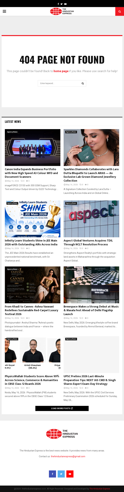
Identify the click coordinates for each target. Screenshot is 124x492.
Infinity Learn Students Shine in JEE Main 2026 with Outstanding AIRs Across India (31, 242)
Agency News (12, 132)
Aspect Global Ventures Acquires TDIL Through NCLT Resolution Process (88, 242)
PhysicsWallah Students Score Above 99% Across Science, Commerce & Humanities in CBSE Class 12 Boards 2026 (32, 380)
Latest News (13, 121)
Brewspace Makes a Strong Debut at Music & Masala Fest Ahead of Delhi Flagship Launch (91, 310)
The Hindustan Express (99, 489)
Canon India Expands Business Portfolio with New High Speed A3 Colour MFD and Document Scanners (31, 173)
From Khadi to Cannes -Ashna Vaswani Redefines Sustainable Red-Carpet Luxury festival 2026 (31, 310)
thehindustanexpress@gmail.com (68, 456)
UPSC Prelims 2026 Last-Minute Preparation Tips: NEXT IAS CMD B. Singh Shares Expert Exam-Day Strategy (90, 380)
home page (61, 71)
